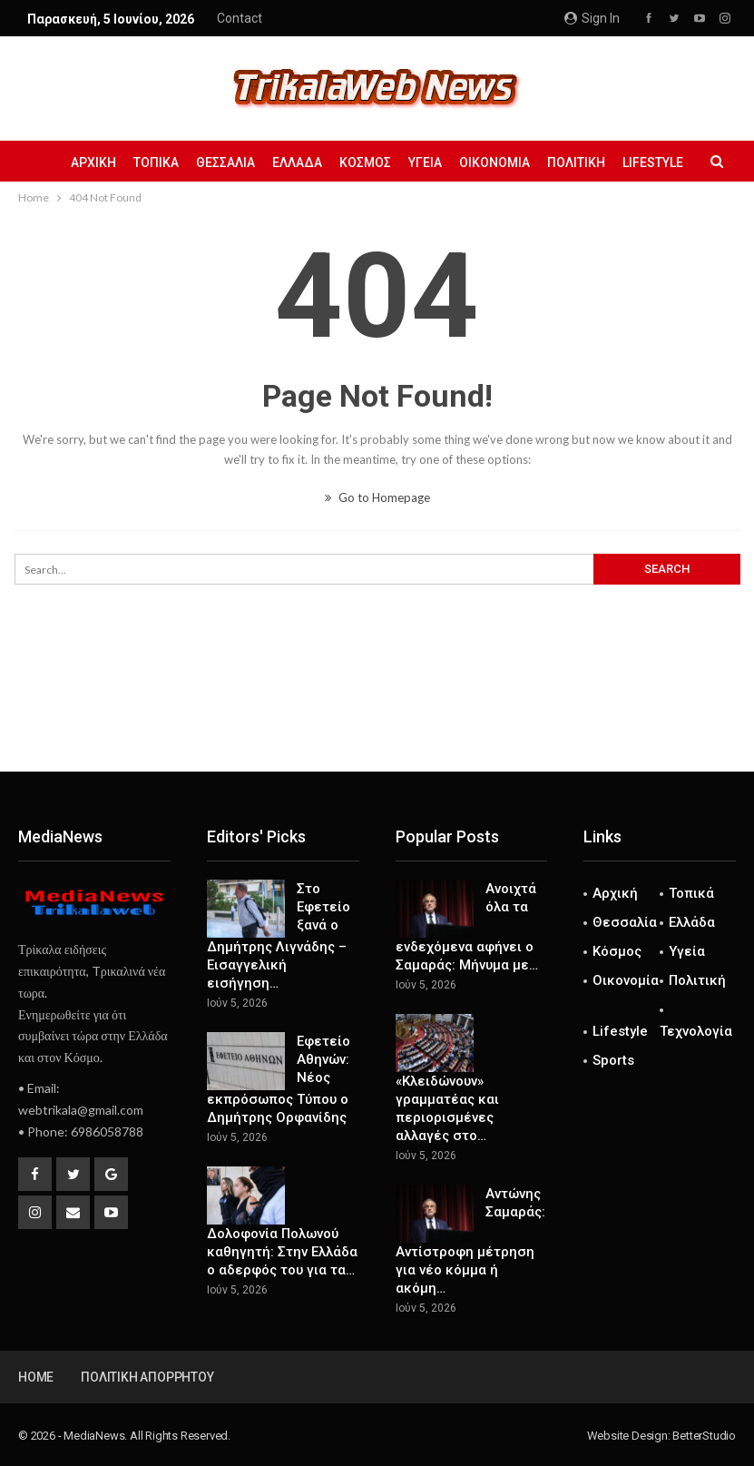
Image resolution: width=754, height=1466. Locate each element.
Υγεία (425, 162)
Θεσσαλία (225, 162)
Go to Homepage (377, 497)
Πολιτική (576, 162)
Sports (613, 1060)
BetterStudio (704, 1435)
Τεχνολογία (696, 1031)
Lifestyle (652, 162)
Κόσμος (365, 162)
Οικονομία (494, 162)
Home (36, 1377)
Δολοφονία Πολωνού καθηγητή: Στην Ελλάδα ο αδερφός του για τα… (282, 1251)
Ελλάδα (297, 162)
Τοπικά (156, 162)
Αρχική (93, 162)
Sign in (592, 18)
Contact (239, 18)
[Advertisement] (377, 712)
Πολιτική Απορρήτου (147, 1377)
